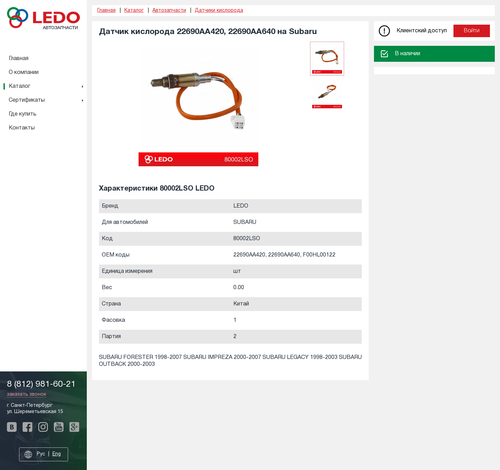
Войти (472, 30)
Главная (18, 58)
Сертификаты (27, 100)
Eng (56, 454)
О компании (24, 72)
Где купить (22, 114)
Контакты (22, 128)
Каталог (19, 86)
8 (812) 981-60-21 (41, 384)
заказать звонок (26, 394)
